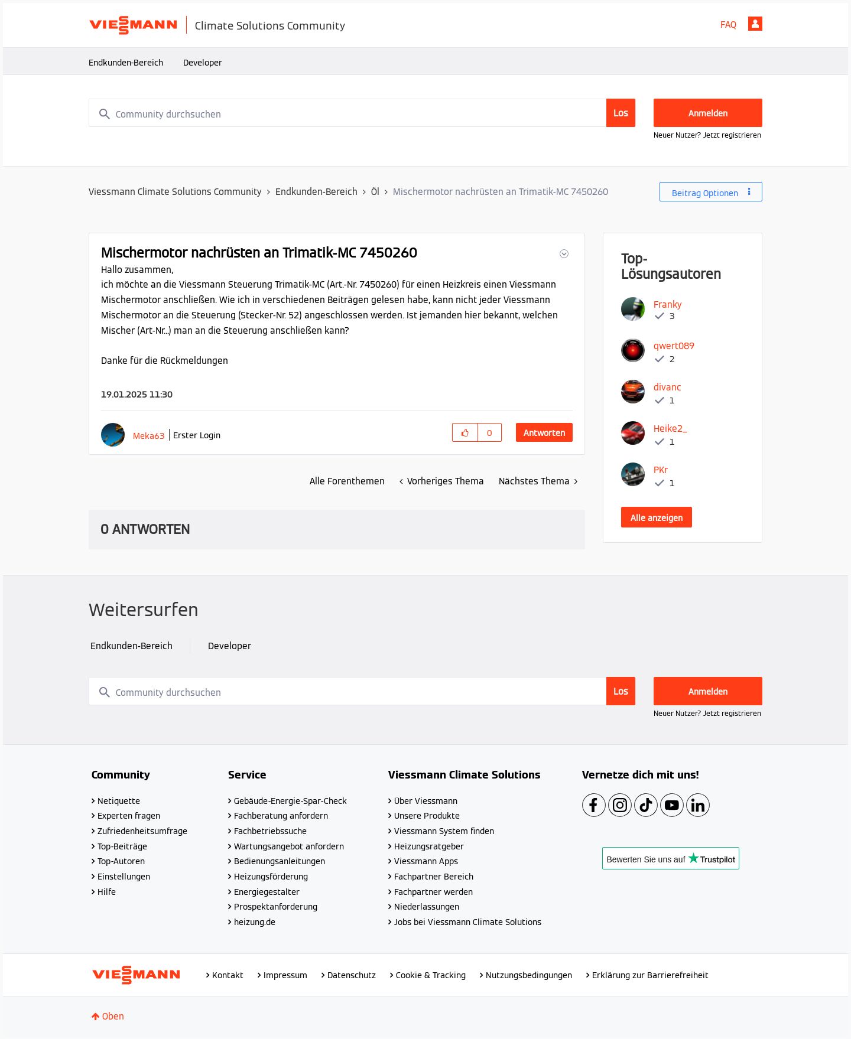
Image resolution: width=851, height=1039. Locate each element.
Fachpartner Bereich (433, 876)
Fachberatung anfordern (281, 815)
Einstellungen (124, 876)
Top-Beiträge (122, 846)
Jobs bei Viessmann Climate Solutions (467, 922)
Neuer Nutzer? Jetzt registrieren (707, 135)
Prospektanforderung (275, 906)
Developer (202, 62)
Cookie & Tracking (431, 975)
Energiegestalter (267, 892)
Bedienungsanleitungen (279, 861)
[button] (563, 253)
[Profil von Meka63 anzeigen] (149, 435)
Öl (375, 191)
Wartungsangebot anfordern (289, 846)
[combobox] (362, 113)
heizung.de (254, 922)
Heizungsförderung (271, 876)
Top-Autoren (121, 861)
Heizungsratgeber (429, 846)
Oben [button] (113, 1016)
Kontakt (227, 975)
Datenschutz (351, 975)
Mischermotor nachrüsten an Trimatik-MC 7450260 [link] (500, 191)
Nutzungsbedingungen (529, 975)
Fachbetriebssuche (270, 831)
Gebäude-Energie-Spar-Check (290, 801)
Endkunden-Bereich (126, 62)
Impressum (285, 975)
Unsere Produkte (427, 815)
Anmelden (755, 24)
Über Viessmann (425, 801)
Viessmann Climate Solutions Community (175, 191)
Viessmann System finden (444, 831)
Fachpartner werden (433, 892)
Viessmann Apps (426, 861)
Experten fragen (129, 815)
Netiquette (119, 801)
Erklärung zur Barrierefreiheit (650, 975)
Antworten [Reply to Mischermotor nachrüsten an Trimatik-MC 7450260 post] (544, 433)
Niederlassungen (426, 906)
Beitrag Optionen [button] (705, 193)
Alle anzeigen (657, 518)
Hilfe (107, 892)
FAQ (728, 24)
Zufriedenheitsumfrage (142, 831)
